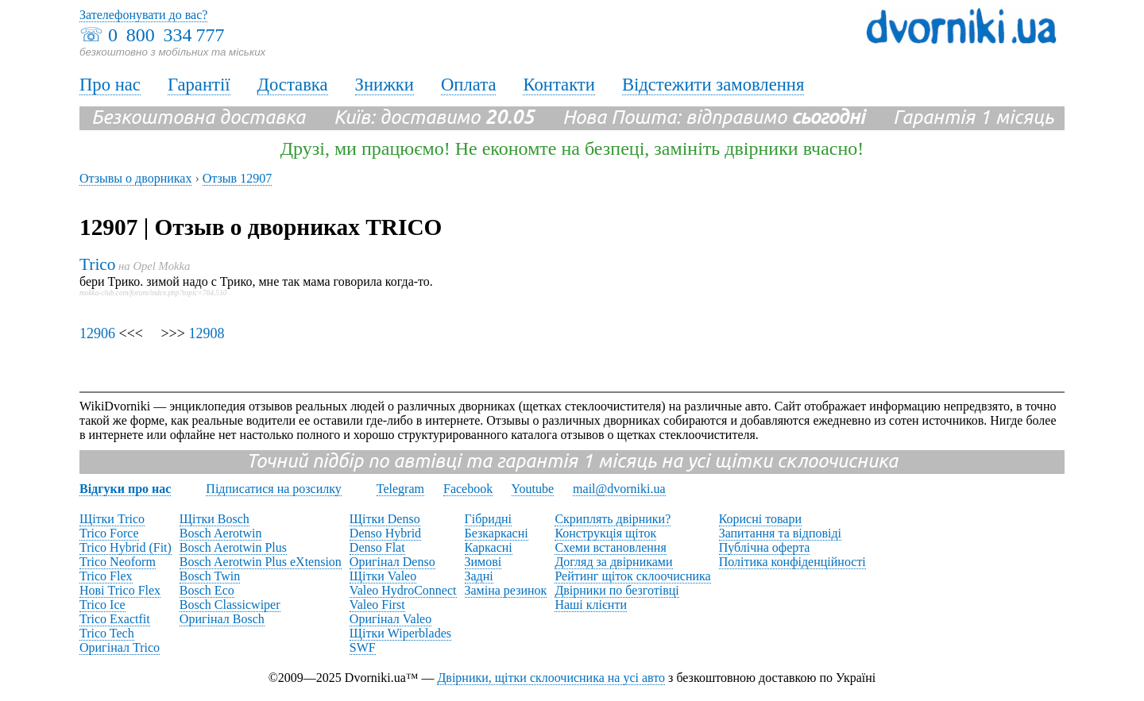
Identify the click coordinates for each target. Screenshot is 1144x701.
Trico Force (109, 533)
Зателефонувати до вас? (143, 14)
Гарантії (199, 84)
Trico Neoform (117, 561)
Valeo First (377, 604)
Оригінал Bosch (222, 619)
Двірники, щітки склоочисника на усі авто (551, 677)
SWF (363, 647)
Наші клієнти (591, 604)
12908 (206, 333)
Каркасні (488, 547)
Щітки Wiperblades (400, 633)
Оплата (469, 84)
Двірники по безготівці (616, 590)
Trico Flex (106, 576)
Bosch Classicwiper (230, 604)
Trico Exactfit (114, 619)
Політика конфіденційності (792, 561)
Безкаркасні (496, 533)
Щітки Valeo (383, 576)
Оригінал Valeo (390, 619)
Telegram (400, 488)
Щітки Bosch (214, 519)
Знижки (384, 84)
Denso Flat (377, 547)
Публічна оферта (764, 547)
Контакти (558, 84)
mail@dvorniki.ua (619, 488)
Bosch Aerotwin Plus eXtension (261, 561)
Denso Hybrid (385, 533)
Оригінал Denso (392, 561)
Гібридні (488, 519)
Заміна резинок (506, 590)
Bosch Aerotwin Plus (233, 547)
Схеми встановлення (610, 547)
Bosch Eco (207, 590)
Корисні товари (760, 519)
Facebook (468, 488)
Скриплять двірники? (613, 519)
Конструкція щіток (605, 533)
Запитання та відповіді (780, 533)
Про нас (110, 84)
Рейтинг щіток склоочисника (632, 576)
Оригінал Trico (119, 647)
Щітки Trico (112, 519)
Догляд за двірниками (613, 561)
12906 (97, 333)
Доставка (292, 84)
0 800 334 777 (166, 35)
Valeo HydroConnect (403, 590)
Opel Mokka (161, 266)
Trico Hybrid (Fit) (125, 547)
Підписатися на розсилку (273, 488)
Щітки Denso (385, 519)
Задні (479, 576)
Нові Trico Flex (119, 590)
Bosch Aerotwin (221, 533)
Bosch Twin (210, 576)
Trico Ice (102, 604)
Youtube (533, 488)
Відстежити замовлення (713, 84)
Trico (97, 264)
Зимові (483, 561)
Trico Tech (106, 633)
